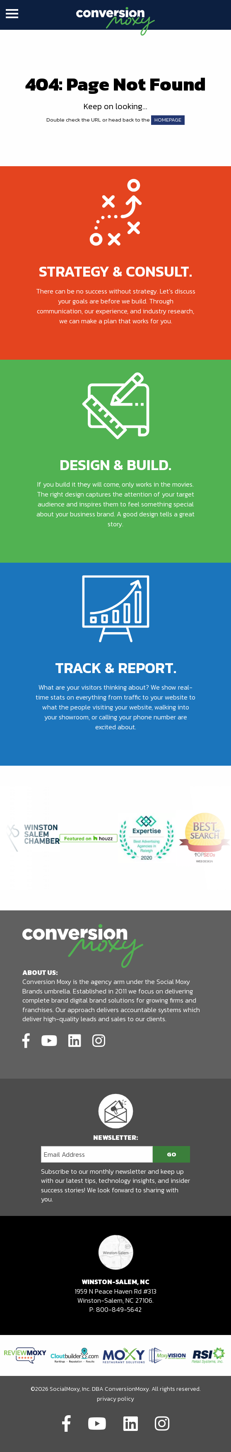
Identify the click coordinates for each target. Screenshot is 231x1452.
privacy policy (115, 1399)
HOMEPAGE (167, 120)
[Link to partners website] (25, 1354)
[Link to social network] (26, 1040)
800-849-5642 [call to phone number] (119, 1309)
